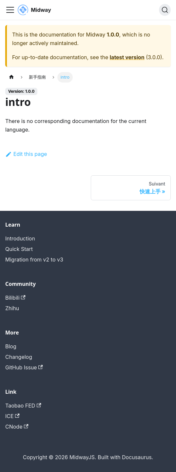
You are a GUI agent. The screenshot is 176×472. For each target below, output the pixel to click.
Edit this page (26, 154)
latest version (127, 57)
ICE (12, 416)
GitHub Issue (24, 367)
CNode (17, 426)
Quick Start (19, 249)
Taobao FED (23, 405)
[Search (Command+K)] (165, 10)
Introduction (20, 238)
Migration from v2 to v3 (34, 259)
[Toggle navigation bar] (10, 10)
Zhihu (12, 308)
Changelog (18, 357)
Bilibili (15, 297)
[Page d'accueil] (11, 77)
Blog (10, 346)
